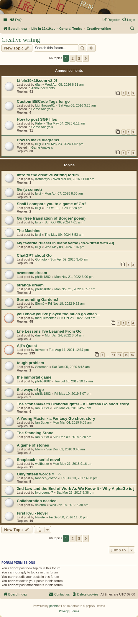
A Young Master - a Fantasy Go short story (56, 418)
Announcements (43, 88)
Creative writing (20, 40)
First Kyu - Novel (32, 513)
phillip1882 (43, 276)
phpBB (53, 606)
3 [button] (79, 58)
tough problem (30, 363)
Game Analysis (42, 109)
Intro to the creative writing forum (48, 175)
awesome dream (32, 273)
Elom (38, 449)
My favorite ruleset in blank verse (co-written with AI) (65, 243)
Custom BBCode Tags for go (43, 101)
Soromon (41, 367)
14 (119, 355)
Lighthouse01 (45, 105)
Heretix (40, 517)
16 (132, 355)
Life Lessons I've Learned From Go (49, 331)
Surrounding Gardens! (37, 299)
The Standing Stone (35, 433)
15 (125, 355)
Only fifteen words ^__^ (39, 474)
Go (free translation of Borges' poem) (51, 218)
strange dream (30, 285)
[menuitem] (16, 19)
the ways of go (30, 389)
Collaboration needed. (37, 501)
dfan (38, 84)
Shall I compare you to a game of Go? (51, 204)
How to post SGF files (37, 119)
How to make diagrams (38, 140)
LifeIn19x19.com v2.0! (37, 80)
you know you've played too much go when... (58, 314)
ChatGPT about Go (34, 255)
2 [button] (72, 58)
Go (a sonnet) (29, 189)
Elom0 (39, 303)
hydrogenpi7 (44, 492)
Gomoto (41, 259)
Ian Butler (42, 408)
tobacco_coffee (46, 478)
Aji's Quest (27, 346)
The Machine (28, 230)
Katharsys (42, 179)
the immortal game (34, 377)
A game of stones (33, 445)
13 (113, 355)
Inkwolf (40, 349)
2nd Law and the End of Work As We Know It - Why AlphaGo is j (75, 488)
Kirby (38, 123)
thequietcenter (45, 318)
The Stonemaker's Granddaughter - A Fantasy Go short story (73, 404)
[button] (86, 58)
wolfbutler (42, 463)
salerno (40, 505)
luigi (38, 144)
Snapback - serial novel (38, 459)
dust (38, 335)
